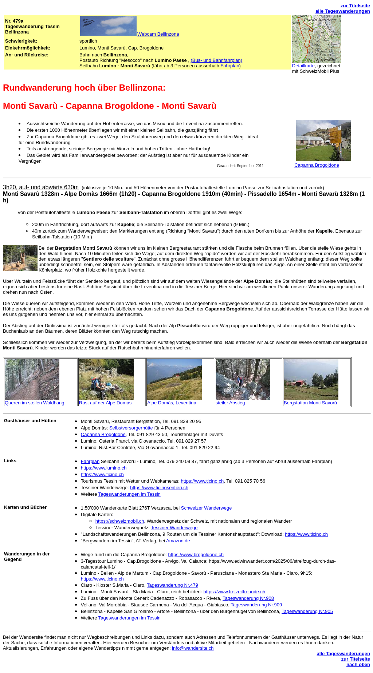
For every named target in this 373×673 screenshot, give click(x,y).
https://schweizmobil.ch (119, 521)
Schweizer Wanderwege (206, 508)
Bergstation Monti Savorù (310, 402)
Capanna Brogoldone (316, 165)
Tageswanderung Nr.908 (248, 598)
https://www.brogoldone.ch (196, 554)
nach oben (358, 664)
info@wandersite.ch (192, 648)
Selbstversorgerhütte (131, 428)
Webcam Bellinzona (158, 34)
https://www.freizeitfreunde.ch (235, 591)
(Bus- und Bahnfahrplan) (217, 60)
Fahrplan (229, 65)
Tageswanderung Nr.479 (172, 585)
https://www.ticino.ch (102, 474)
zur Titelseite (355, 5)
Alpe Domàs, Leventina (171, 402)
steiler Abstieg (230, 402)
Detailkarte (303, 65)
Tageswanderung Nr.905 (307, 611)
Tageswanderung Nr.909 (256, 604)
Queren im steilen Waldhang (34, 402)
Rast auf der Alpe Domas (105, 402)
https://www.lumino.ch (104, 468)
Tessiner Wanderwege (174, 527)
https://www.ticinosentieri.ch (159, 487)
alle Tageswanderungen (342, 11)
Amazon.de (178, 540)
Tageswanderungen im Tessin (129, 494)
